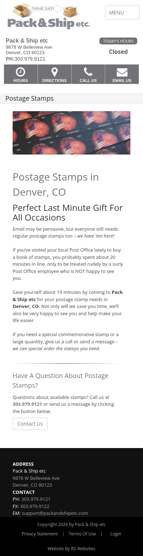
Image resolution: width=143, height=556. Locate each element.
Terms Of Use (82, 534)
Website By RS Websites (71, 549)
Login (116, 534)
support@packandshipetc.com (55, 513)
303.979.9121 (27, 404)
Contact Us (30, 423)
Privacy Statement (40, 534)
